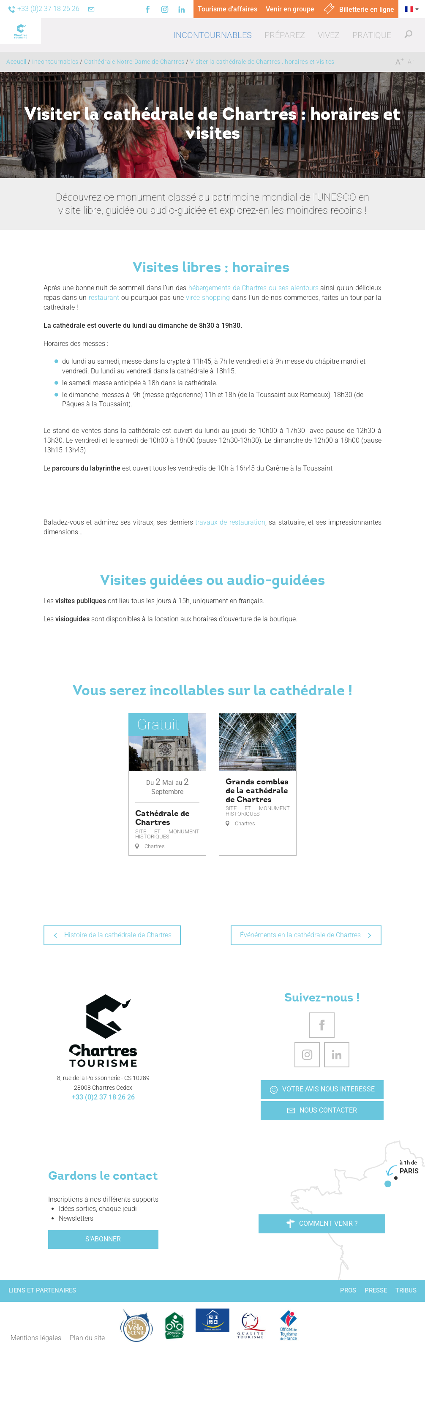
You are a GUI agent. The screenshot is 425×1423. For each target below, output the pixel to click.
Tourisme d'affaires (227, 9)
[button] (212, 35)
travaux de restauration (230, 522)
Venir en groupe (290, 9)
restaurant (104, 298)
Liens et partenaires (42, 1290)
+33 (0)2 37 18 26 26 (103, 1097)
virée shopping (208, 298)
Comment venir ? (322, 1223)
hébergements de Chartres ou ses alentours (253, 288)
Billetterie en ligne (358, 9)
